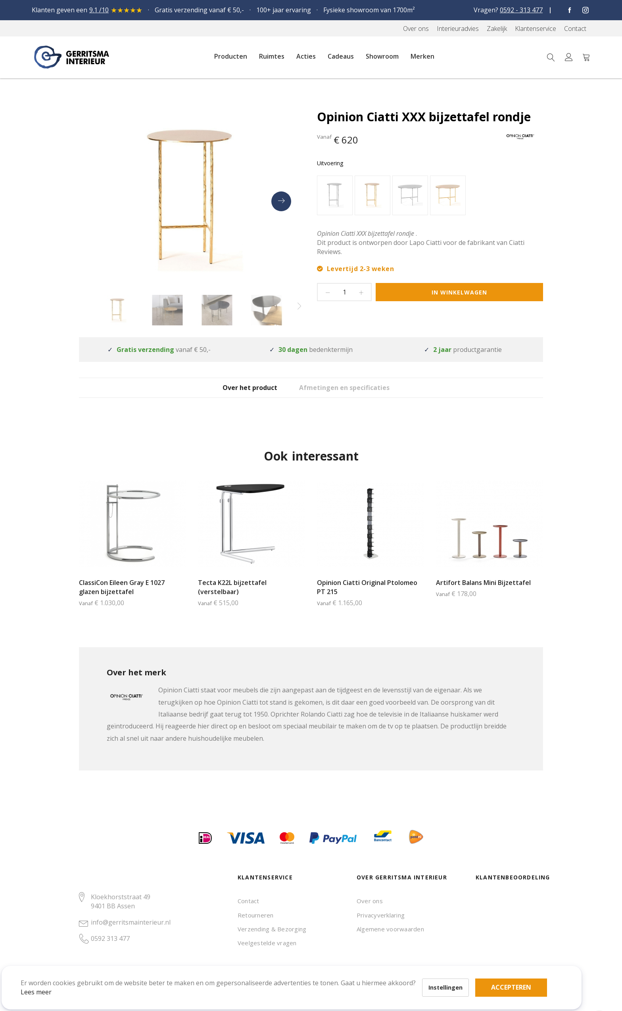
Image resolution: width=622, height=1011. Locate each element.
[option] (335, 195)
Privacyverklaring (381, 915)
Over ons (370, 901)
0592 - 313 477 (521, 10)
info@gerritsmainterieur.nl (131, 922)
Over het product (242, 393)
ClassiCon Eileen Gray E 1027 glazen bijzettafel (122, 599)
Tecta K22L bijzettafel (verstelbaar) (232, 599)
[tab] (242, 393)
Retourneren (256, 915)
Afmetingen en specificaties (358, 393)
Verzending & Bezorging (272, 929)
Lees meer (47, 981)
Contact (248, 901)
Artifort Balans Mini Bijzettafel (483, 594)
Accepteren (275, 967)
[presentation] (281, 201)
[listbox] (430, 196)
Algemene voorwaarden (390, 929)
